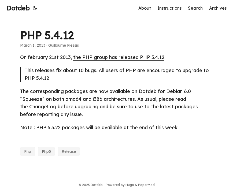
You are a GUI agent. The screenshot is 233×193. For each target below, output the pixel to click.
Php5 (46, 151)
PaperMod (146, 185)
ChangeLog (42, 106)
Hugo (129, 185)
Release (69, 151)
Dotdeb (17, 8)
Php (27, 151)
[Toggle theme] (35, 8)
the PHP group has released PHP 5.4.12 (118, 57)
